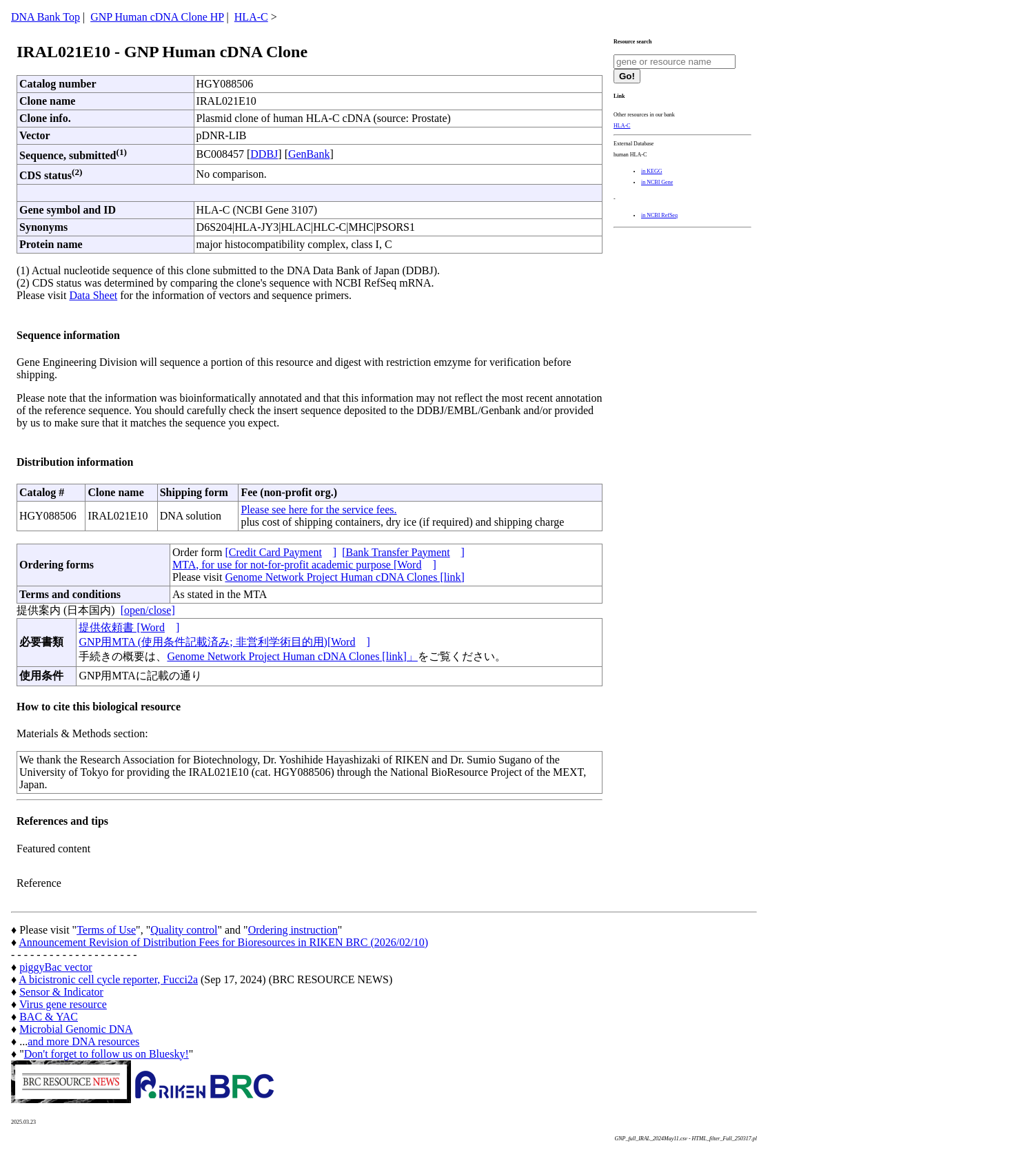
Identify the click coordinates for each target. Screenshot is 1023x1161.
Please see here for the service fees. (318, 509)
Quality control (183, 930)
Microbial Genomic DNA (75, 1029)
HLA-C (251, 17)
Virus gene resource (63, 1004)
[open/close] (148, 610)
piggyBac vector (55, 967)
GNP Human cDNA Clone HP (156, 17)
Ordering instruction (293, 930)
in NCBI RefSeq (659, 215)
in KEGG (651, 171)
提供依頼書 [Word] (129, 627)
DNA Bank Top (45, 17)
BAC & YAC (48, 1017)
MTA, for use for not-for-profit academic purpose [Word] (304, 565)
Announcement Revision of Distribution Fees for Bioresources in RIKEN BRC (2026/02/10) (223, 942)
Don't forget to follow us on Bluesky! (106, 1054)
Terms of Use (106, 930)
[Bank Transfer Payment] (403, 552)
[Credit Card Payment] (280, 552)
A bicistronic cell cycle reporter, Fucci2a (108, 979)
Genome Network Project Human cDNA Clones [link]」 (292, 656)
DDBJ (264, 154)
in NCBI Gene (657, 182)
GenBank (309, 154)
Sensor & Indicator (61, 992)
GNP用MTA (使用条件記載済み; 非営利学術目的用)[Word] (224, 642)
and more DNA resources (83, 1041)
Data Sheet (93, 295)
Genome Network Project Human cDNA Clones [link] (344, 577)
